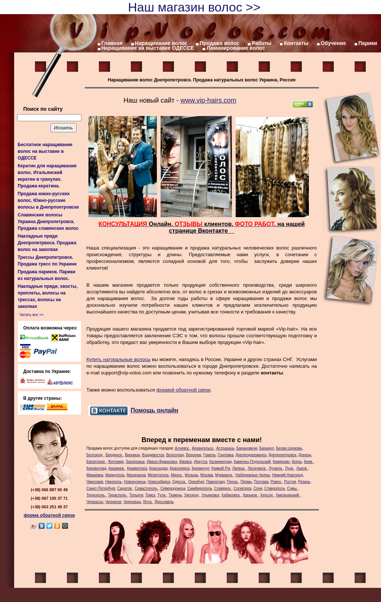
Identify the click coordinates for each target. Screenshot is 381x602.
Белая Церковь (289, 448)
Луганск (276, 468)
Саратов (125, 488)
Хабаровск (231, 495)
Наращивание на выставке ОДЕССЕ (147, 48)
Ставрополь (274, 488)
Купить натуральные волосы (119, 359)
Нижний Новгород (287, 475)
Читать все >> (32, 315)
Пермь (246, 482)
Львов (302, 468)
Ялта (148, 502)
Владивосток (153, 455)
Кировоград (97, 468)
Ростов (290, 482)
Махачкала (136, 475)
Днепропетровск (282, 455)
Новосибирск (159, 482)
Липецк (239, 468)
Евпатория (96, 462)
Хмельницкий (288, 495)
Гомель (209, 455)
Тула (162, 495)
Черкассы (95, 502)
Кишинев (117, 468)
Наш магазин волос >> (194, 7)
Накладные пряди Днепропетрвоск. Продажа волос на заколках (47, 243)
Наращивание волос (161, 43)
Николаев (95, 482)
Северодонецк (172, 488)
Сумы (292, 488)
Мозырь (191, 475)
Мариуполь (115, 475)
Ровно (276, 482)
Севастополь (146, 488)
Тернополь (96, 495)
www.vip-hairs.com (208, 100)
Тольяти (136, 495)
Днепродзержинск (251, 455)
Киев (308, 462)
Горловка (226, 455)
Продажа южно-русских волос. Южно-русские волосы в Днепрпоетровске (48, 200)
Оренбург (196, 482)
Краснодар (158, 468)
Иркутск (200, 462)
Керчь (297, 462)
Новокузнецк (135, 482)
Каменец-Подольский (252, 462)
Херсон (267, 495)
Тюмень (175, 495)
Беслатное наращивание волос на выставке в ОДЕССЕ (45, 151)
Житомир (116, 462)
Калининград (220, 462)
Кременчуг (201, 468)
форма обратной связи (49, 515)
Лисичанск (257, 468)
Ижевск (185, 462)
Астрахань (225, 448)
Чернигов (113, 502)
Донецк (304, 455)
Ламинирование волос (235, 48)
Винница (132, 455)
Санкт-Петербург (101, 488)
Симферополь (199, 488)
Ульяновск (210, 495)
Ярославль (164, 502)
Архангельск (203, 448)
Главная (112, 43)
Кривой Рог (221, 468)
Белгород (95, 455)
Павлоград (215, 482)
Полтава (261, 482)
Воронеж (193, 455)
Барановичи (246, 448)
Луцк (289, 468)
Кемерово (281, 462)
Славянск (223, 488)
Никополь (113, 482)
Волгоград (175, 455)
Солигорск (243, 488)
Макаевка (95, 475)
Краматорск (137, 468)
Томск (150, 495)
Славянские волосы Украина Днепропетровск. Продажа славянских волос (48, 221)
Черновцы (132, 502)
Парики (367, 43)
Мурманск (224, 475)
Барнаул (266, 448)
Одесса (179, 482)
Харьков (250, 495)
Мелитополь (158, 475)
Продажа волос (219, 43)
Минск (177, 475)
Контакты (296, 43)
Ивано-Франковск (162, 462)
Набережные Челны (252, 475)
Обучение (333, 43)
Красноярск (180, 468)
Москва (206, 475)
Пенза (232, 482)
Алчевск (182, 448)
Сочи (258, 488)
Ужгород (191, 495)
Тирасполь (117, 495)
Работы (261, 43)
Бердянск (114, 455)
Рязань (304, 482)
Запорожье (135, 462)
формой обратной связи (183, 390)
